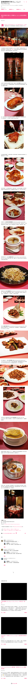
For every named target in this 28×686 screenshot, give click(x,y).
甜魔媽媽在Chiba (18, 9)
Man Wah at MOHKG (7, 524)
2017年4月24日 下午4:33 (14, 543)
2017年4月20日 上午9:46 (10, 549)
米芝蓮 (6, 533)
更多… (24, 9)
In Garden (5, 549)
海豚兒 (5, 540)
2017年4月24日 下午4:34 (14, 552)
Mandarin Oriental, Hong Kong (15, 524)
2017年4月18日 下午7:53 (9, 540)
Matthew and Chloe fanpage (18, 526)
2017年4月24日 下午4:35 (14, 561)
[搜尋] (24, 1)
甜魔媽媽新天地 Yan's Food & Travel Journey (11, 2)
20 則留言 (4, 644)
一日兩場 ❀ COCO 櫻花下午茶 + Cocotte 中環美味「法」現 (12, 530)
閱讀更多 (25, 612)
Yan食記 (13, 533)
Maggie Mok (5, 558)
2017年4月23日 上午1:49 (11, 558)
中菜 (3, 533)
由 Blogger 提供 (14, 683)
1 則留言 (4, 612)
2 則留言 (4, 678)
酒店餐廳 (8, 533)
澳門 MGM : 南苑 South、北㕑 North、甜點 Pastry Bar (11, 529)
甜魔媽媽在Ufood (11, 9)
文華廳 (12, 49)
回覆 (4, 547)
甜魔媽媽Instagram (4, 9)
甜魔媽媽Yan (8, 543)
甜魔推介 (11, 533)
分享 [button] (25, 533)
